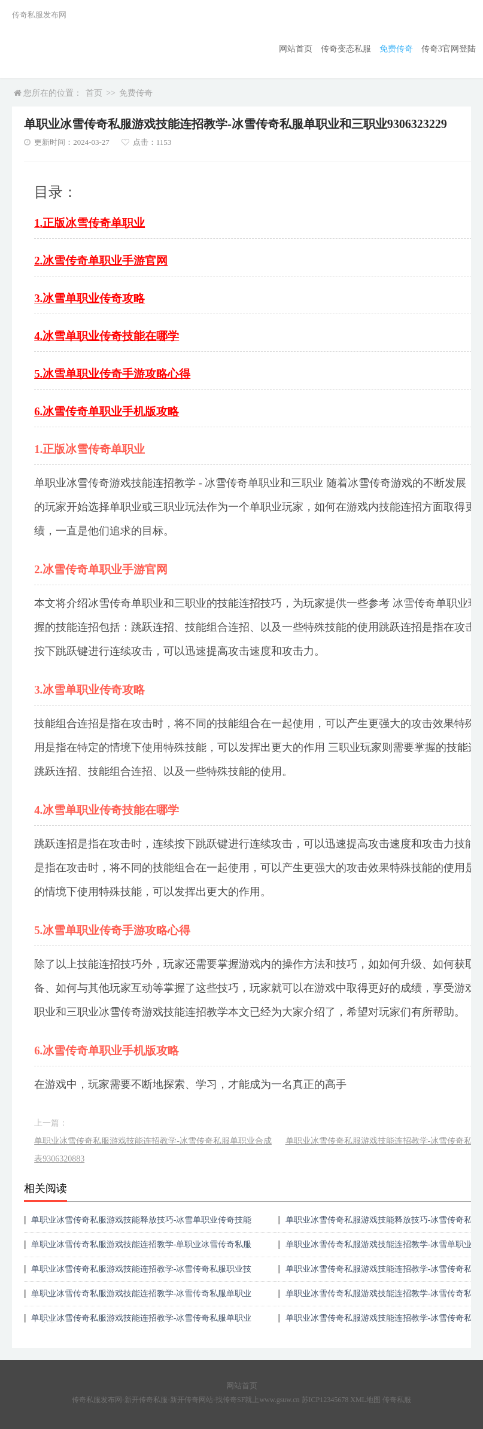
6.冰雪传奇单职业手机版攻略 (106, 411)
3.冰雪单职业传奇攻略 (89, 298)
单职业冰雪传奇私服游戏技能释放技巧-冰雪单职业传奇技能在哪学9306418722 (141, 1224)
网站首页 (295, 48)
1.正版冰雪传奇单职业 (89, 223)
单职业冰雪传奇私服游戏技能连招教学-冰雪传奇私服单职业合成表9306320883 (153, 1149)
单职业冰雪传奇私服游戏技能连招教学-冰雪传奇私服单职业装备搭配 (141, 1297)
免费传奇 (396, 48)
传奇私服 (396, 1399)
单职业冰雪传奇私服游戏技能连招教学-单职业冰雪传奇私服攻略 (141, 1248)
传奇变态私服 (346, 48)
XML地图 (365, 1399)
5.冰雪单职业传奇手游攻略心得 (112, 373)
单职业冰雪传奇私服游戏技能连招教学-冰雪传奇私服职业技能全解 (141, 1273)
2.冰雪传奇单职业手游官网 (101, 260)
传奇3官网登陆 (448, 48)
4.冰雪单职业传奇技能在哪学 (106, 336)
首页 (94, 93)
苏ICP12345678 (325, 1399)
